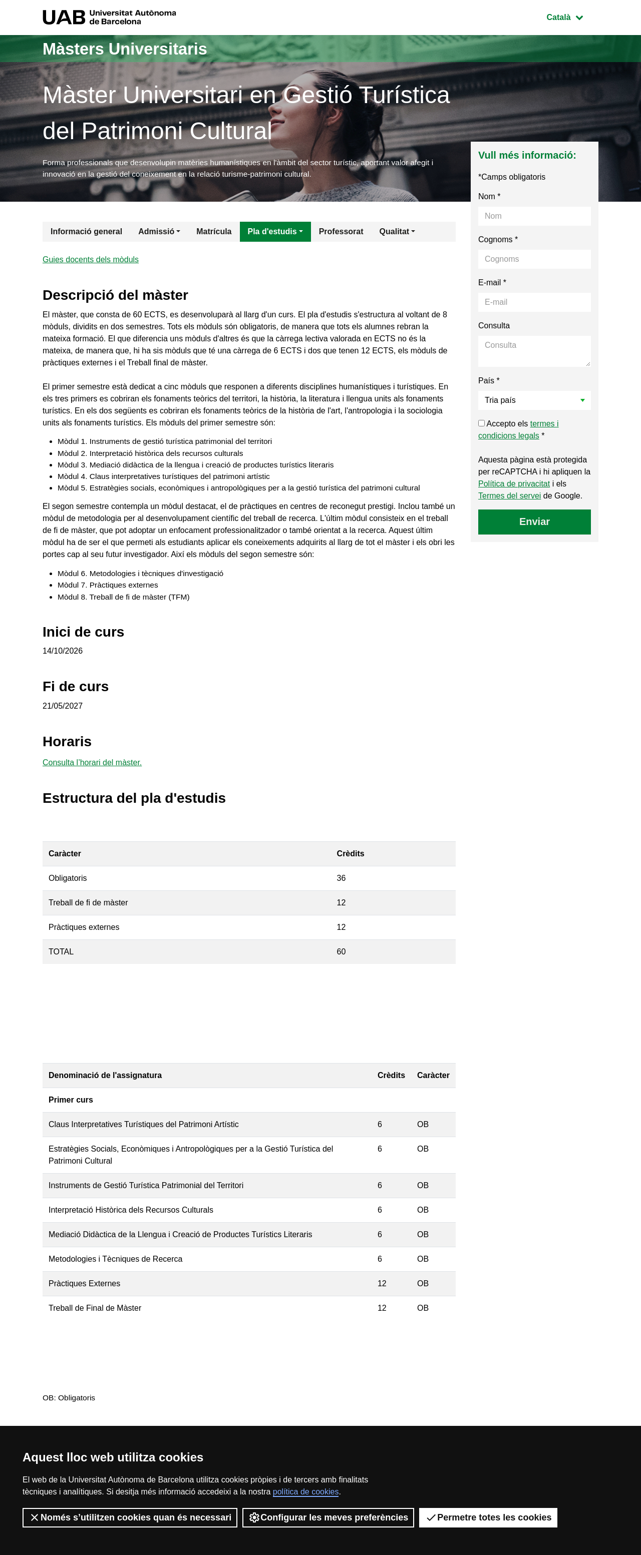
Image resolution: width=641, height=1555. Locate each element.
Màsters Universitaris (134, 48)
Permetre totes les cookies (488, 1517)
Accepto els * (518, 431)
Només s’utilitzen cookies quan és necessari (130, 1517)
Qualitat (395, 233)
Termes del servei (509, 497)
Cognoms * (498, 241)
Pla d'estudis (272, 233)
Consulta (494, 327)
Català (572, 16)
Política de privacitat (514, 485)
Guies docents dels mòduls (91, 261)
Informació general (86, 233)
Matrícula (213, 233)
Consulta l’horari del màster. (92, 770)
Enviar (534, 523)
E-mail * (492, 284)
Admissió (156, 233)
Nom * (489, 198)
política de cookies (306, 1491)
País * (489, 382)
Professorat (341, 233)
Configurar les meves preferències (328, 1517)
